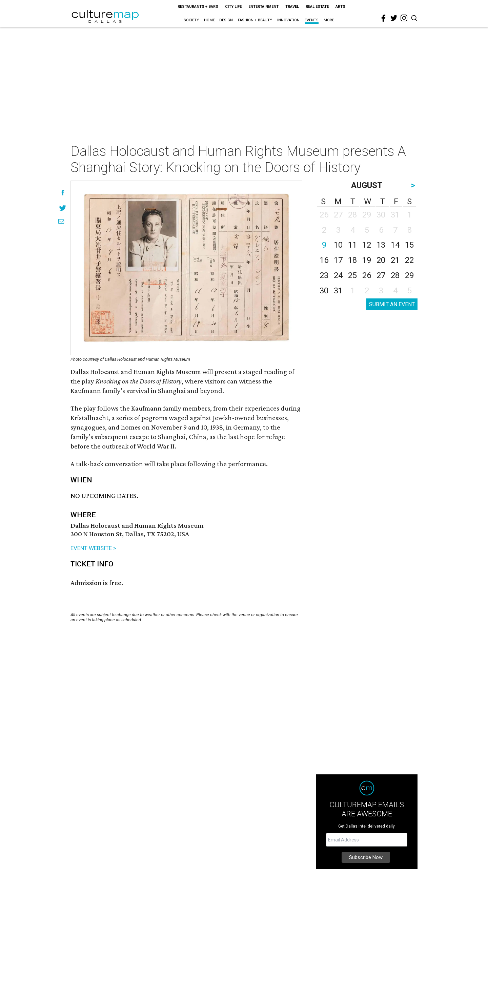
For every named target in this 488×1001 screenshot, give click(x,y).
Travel (292, 6)
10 (338, 245)
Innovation (288, 20)
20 (381, 260)
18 (352, 260)
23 (324, 275)
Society (191, 20)
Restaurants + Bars (198, 6)
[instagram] (404, 18)
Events (312, 20)
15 (409, 245)
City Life (233, 6)
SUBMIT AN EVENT (392, 304)
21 (395, 260)
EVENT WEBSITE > (93, 548)
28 (395, 275)
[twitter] (393, 18)
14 (395, 245)
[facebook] (383, 18)
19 (366, 260)
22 (409, 260)
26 (366, 275)
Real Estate (317, 6)
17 (338, 260)
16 (324, 260)
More (329, 20)
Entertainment (263, 6)
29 (409, 275)
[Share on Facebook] (63, 193)
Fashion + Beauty (255, 20)
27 (381, 275)
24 (338, 275)
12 (366, 245)
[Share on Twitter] (63, 208)
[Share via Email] (61, 221)
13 (381, 245)
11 (352, 245)
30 (324, 290)
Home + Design (218, 20)
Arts (340, 6)
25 (352, 275)
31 (338, 290)
